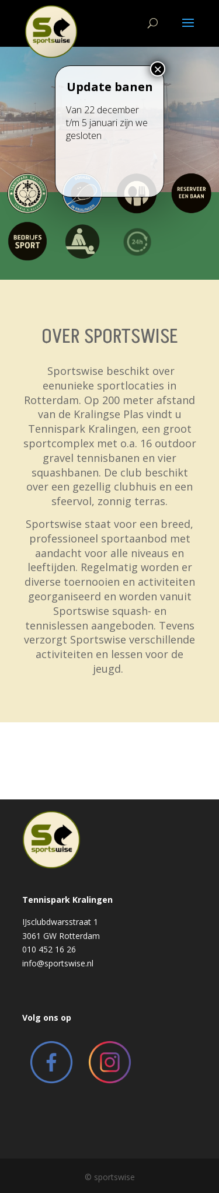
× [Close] (158, 103)
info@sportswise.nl (57, 963)
